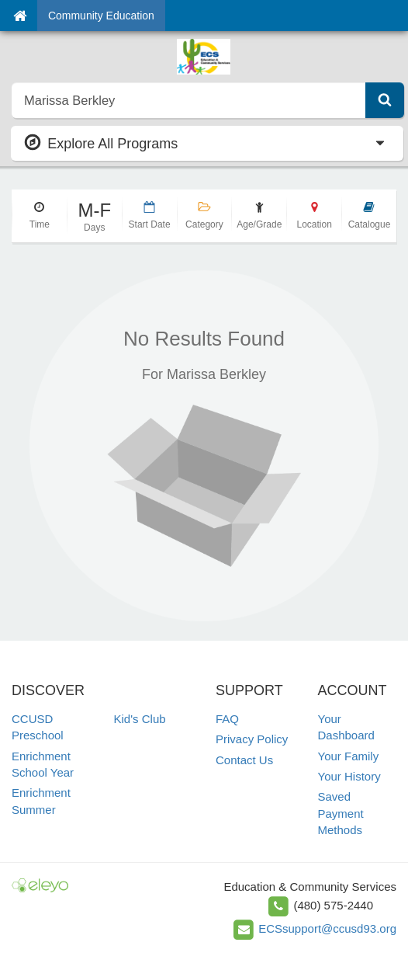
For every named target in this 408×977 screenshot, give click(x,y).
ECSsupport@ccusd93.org (327, 928)
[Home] (19, 15)
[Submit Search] (384, 100)
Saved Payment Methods (341, 813)
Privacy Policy (252, 739)
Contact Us (244, 760)
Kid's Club (140, 718)
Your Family (348, 756)
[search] (189, 100)
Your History (349, 776)
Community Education (101, 15)
